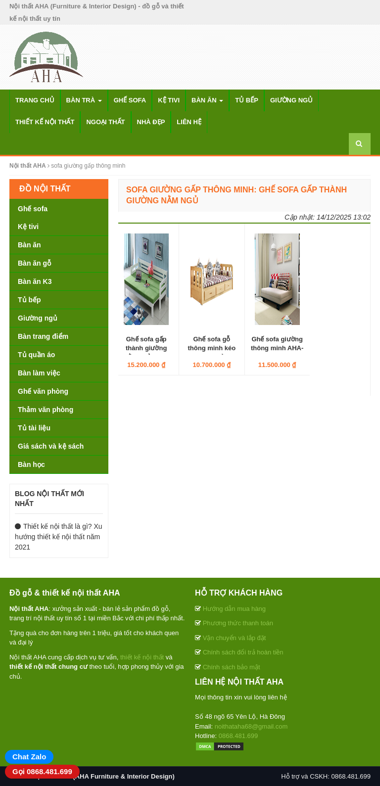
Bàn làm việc (39, 373)
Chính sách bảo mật (231, 667)
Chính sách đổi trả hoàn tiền (243, 652)
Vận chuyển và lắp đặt (234, 638)
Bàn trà (84, 100)
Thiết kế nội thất (44, 122)
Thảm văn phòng (45, 410)
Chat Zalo (29, 756)
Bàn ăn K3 (34, 281)
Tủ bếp (246, 100)
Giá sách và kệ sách (51, 446)
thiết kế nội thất (142, 657)
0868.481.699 (238, 736)
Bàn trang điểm (43, 336)
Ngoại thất (105, 122)
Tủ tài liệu (34, 428)
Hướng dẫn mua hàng (234, 608)
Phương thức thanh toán (238, 623)
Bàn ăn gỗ (34, 263)
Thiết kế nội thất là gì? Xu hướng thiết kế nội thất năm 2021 (58, 536)
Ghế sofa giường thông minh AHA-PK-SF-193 (277, 348)
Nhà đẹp (151, 122)
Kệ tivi (169, 100)
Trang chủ (34, 100)
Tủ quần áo (36, 355)
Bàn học (31, 464)
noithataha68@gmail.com (251, 726)
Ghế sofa (130, 100)
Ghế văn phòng (43, 391)
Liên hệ (189, 122)
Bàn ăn (207, 100)
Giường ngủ (291, 100)
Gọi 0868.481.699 (42, 771)
